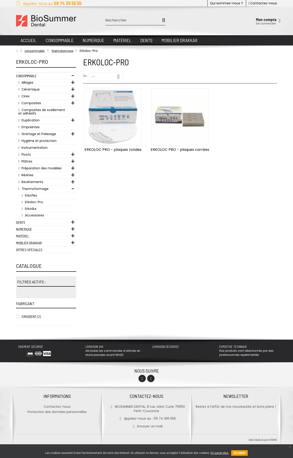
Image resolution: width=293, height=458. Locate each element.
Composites (31, 103)
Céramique (30, 89)
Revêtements (32, 182)
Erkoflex (30, 195)
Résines (27, 175)
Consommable (26, 76)
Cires (25, 96)
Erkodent (31, 316)
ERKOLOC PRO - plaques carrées (180, 149)
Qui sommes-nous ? (226, 3)
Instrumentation (34, 147)
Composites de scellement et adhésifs (41, 112)
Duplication (30, 120)
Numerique (24, 229)
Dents (20, 222)
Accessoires (34, 215)
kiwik (273, 440)
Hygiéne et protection (39, 140)
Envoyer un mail (146, 426)
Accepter (239, 453)
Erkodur (30, 208)
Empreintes (30, 127)
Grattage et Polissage (38, 134)
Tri (85, 76)
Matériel (22, 236)
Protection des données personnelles (57, 412)
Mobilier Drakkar (29, 243)
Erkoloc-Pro (33, 202)
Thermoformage (35, 188)
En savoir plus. (220, 453)
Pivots (26, 154)
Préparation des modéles (41, 168)
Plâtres (26, 161)
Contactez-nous (262, 3)
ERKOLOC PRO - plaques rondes (112, 149)
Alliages (27, 82)
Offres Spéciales (29, 250)
